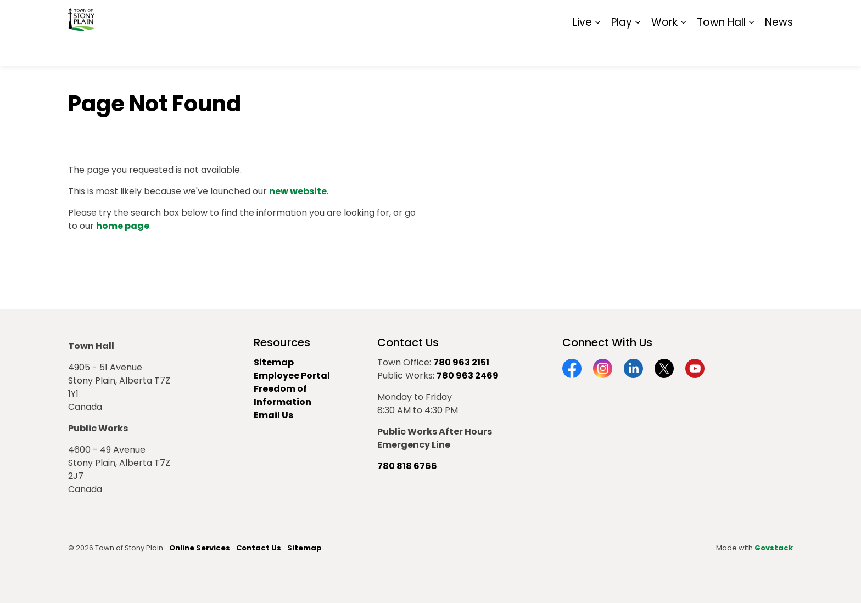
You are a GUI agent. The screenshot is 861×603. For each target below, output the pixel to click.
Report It (702, 16)
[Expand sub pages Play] (637, 49)
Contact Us (258, 548)
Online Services (199, 548)
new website (298, 191)
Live (582, 49)
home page (122, 225)
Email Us (273, 415)
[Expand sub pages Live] (597, 49)
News (779, 49)
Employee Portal (292, 375)
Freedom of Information (282, 395)
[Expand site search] (782, 16)
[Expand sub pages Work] (683, 49)
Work (664, 49)
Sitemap (745, 16)
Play (621, 49)
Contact (658, 16)
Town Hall (721, 49)
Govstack (773, 548)
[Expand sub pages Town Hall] (751, 49)
